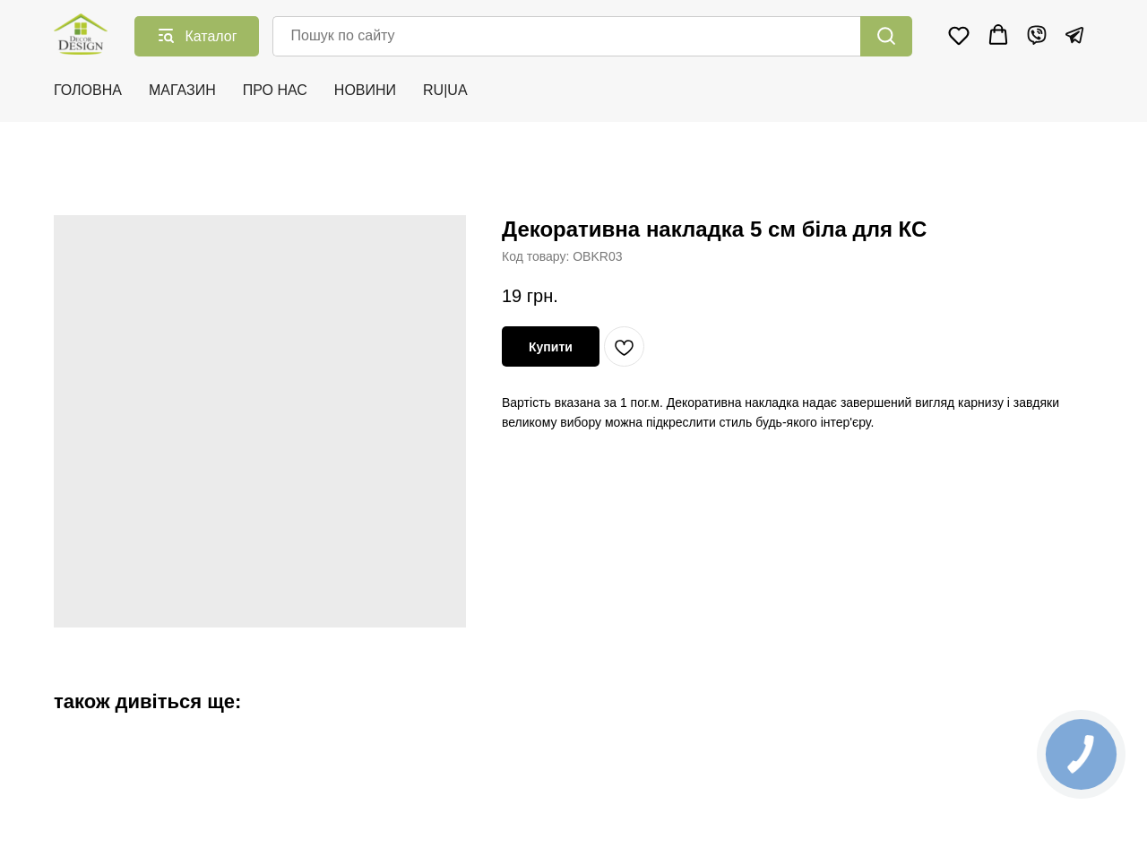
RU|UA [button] (445, 90)
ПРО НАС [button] (275, 90)
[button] (959, 35)
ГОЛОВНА (88, 90)
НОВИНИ (365, 90)
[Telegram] (1074, 35)
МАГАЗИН (182, 90)
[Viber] (1037, 35)
